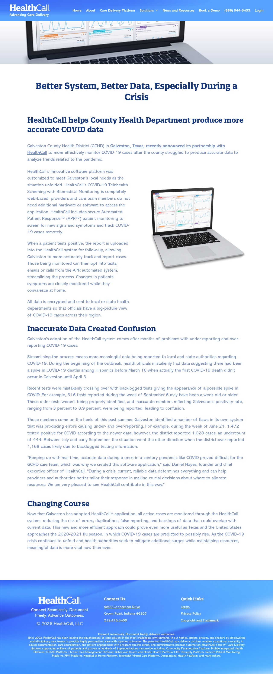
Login (259, 10)
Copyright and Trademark (200, 620)
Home (77, 10)
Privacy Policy (191, 613)
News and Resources (178, 10)
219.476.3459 (115, 620)
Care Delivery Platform (117, 10)
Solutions (147, 10)
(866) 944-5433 (237, 10)
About (90, 10)
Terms (185, 607)
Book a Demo (209, 10)
